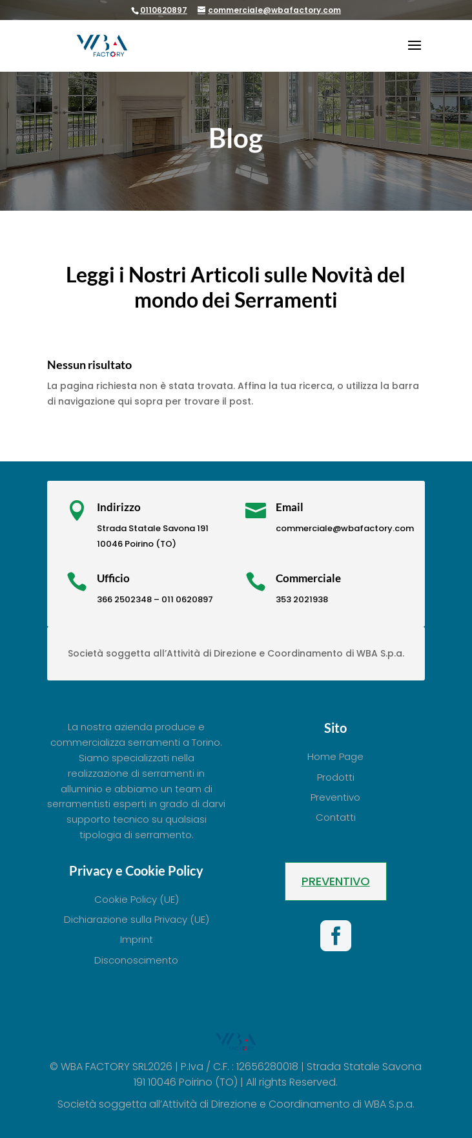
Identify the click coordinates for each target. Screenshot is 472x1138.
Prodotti (335, 777)
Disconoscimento (136, 960)
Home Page (335, 756)
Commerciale (308, 578)
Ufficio (113, 578)
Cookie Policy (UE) (136, 899)
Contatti (336, 817)
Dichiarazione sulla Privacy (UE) (136, 919)
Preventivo (335, 797)
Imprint (136, 939)
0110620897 (163, 10)
